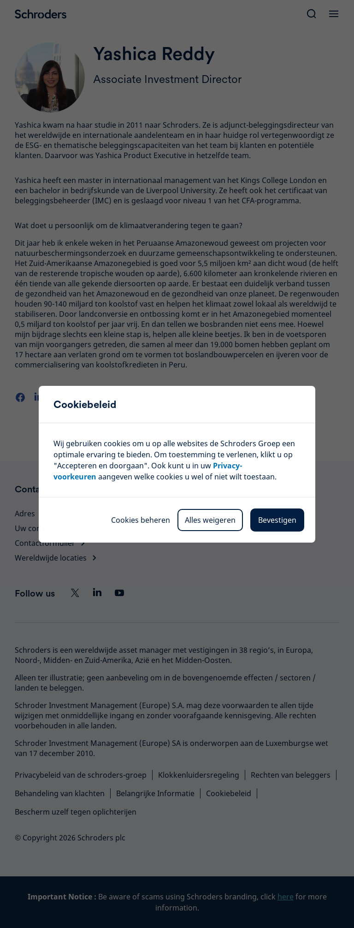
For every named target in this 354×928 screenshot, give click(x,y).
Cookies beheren (140, 520)
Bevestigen (277, 520)
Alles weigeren (210, 520)
